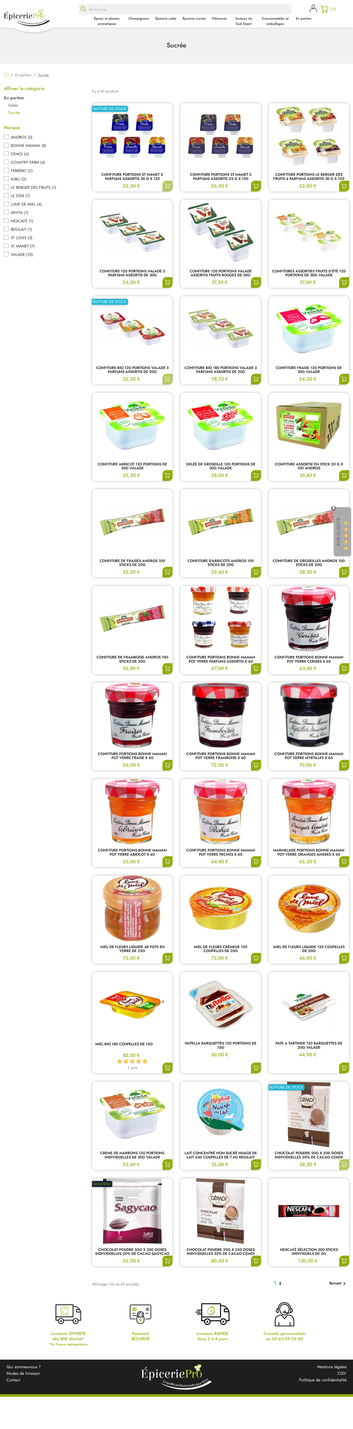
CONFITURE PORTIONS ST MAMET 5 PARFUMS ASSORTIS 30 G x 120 (132, 177)
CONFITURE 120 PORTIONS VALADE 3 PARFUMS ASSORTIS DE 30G (132, 273)
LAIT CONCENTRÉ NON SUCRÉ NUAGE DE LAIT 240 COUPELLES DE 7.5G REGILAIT (220, 1155)
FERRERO (22, 170)
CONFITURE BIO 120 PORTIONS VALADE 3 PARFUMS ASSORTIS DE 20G (132, 370)
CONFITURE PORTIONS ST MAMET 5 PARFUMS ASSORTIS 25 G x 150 (220, 177)
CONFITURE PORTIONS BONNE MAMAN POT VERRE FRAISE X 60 (132, 756)
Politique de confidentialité (322, 1380)
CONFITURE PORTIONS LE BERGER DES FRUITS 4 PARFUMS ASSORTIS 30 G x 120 (308, 177)
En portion (303, 18)
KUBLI (18, 179)
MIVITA (20, 212)
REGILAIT (21, 229)
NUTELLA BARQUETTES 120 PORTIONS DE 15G (220, 1045)
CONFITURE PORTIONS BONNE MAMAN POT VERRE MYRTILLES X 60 (308, 756)
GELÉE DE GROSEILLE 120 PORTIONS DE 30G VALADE (220, 466)
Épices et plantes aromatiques (107, 21)
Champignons (138, 18)
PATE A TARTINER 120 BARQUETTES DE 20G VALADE (309, 1045)
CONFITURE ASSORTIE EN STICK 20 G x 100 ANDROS (309, 466)
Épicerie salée (165, 18)
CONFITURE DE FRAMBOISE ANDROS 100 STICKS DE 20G (132, 659)
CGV (342, 1373)
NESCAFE (22, 221)
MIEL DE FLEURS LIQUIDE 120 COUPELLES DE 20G (309, 949)
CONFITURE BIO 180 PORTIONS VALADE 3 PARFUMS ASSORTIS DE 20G (220, 370)
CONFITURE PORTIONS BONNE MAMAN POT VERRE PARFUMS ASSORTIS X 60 (220, 659)
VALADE (22, 254)
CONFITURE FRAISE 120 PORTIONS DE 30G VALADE (309, 370)
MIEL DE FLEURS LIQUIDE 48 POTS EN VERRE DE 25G (132, 949)
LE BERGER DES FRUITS (33, 187)
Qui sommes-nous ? (24, 1367)
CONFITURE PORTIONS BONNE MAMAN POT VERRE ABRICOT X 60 (132, 852)
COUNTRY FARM (28, 162)
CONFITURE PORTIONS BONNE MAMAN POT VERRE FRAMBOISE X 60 (220, 756)
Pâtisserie (219, 18)
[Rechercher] (185, 9)
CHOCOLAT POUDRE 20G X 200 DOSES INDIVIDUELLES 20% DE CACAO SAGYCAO (132, 1252)
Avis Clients (338, 532)
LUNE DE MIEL (26, 204)
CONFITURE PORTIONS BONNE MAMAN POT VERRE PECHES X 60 (220, 852)
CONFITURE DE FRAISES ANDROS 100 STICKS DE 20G (132, 563)
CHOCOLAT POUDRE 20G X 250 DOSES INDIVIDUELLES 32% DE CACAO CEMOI (221, 1252)
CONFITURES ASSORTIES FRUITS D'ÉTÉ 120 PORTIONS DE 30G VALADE (309, 273)
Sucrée (14, 112)
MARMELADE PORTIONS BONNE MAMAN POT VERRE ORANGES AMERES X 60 (308, 852)
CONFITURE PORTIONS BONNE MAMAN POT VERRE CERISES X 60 (308, 659)
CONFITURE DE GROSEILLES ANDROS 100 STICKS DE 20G (309, 563)
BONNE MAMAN (28, 145)
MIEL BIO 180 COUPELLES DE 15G (124, 1044)
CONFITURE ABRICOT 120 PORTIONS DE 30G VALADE (132, 466)
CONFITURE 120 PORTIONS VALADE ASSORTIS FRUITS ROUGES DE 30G (221, 273)
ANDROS (21, 137)
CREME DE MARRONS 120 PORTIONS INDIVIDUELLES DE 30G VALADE (132, 1155)
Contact (13, 1380)
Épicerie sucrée (194, 18)
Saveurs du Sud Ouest (243, 21)
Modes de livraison (23, 1373)
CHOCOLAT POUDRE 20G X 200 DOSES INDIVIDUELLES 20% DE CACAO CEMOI (309, 1155)
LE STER (20, 196)
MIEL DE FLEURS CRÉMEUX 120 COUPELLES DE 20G (220, 949)
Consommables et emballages (275, 21)
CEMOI (20, 154)
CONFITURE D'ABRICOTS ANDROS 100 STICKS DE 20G (221, 563)
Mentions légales (331, 1367)
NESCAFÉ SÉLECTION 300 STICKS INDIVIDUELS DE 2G (309, 1252)
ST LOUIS (21, 237)
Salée (13, 105)
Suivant (338, 1283)
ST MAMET (23, 246)
